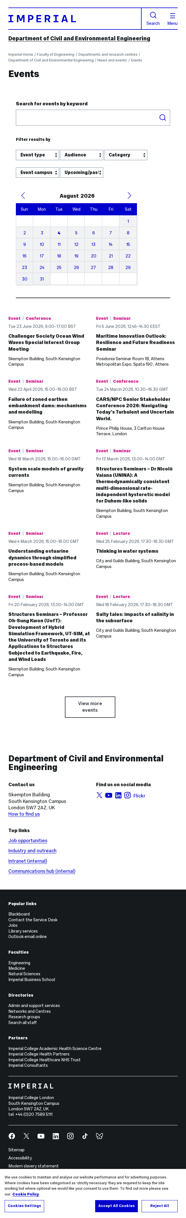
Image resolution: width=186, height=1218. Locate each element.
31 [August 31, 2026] (42, 279)
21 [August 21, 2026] (111, 256)
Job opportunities (27, 841)
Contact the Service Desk (32, 919)
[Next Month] (129, 195)
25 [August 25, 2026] (59, 267)
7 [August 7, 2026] (110, 233)
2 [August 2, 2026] (24, 233)
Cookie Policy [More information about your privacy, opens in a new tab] (25, 1194)
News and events (112, 60)
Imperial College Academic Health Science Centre (55, 1048)
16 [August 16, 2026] (24, 256)
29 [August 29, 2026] (128, 267)
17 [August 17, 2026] (42, 256)
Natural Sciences (24, 973)
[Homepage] (75, 19)
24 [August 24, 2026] (42, 267)
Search (153, 19)
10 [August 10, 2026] (42, 244)
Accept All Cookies (116, 1206)
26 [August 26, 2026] (76, 267)
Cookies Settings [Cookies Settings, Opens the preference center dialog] (24, 1206)
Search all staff (22, 1022)
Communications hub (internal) (41, 871)
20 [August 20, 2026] (93, 256)
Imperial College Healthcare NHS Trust (44, 1059)
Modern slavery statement (33, 1166)
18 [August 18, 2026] (59, 256)
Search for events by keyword (52, 104)
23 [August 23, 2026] (24, 267)
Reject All (159, 1206)
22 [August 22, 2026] (128, 256)
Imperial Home (20, 54)
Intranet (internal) (27, 861)
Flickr (139, 796)
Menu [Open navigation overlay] (172, 19)
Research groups (24, 1016)
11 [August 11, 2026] (59, 244)
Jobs (13, 925)
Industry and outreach (32, 851)
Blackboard (19, 914)
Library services (23, 931)
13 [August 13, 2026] (93, 244)
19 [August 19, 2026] (76, 256)
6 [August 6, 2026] (93, 233)
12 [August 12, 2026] (76, 244)
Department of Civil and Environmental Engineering (79, 38)
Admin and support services (34, 1005)
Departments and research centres (108, 54)
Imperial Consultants (28, 1065)
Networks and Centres (29, 1011)
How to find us (24, 814)
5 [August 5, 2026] (76, 233)
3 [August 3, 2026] (42, 233)
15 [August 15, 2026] (128, 244)
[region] (93, 1193)
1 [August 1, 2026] (128, 221)
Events (136, 60)
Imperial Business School (31, 979)
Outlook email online (27, 936)
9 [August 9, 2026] (24, 244)
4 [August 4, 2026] (59, 233)
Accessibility (20, 1158)
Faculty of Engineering (55, 54)
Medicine (16, 968)
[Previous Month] (23, 195)
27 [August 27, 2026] (93, 267)
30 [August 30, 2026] (24, 279)
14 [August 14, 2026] (110, 244)
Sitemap (16, 1149)
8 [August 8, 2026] (128, 233)
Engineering (19, 962)
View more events (90, 706)
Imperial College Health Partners (38, 1054)
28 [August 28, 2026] (110, 267)
